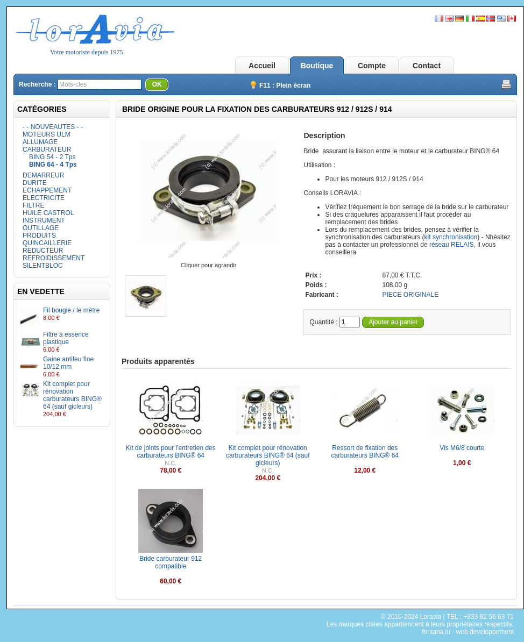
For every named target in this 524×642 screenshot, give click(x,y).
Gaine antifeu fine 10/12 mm (68, 362)
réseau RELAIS (451, 244)
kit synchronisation (451, 237)
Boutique (317, 65)
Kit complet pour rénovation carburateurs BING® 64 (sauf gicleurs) (72, 395)
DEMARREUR (43, 175)
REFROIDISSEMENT (53, 258)
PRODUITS (39, 235)
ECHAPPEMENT (47, 190)
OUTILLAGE (41, 228)
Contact (427, 65)
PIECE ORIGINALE (410, 294)
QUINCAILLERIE (47, 243)
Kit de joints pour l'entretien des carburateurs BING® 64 (171, 451)
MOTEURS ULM (46, 134)
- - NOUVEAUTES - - (53, 127)
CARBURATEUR (47, 149)
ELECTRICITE (44, 198)
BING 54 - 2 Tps (52, 157)
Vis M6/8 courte (462, 448)
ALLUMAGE (40, 142)
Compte (372, 65)
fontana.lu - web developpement (468, 632)
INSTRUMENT (44, 220)
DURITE (35, 183)
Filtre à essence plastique (66, 338)
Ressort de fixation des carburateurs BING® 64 (365, 451)
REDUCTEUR (43, 250)
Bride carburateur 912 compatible (170, 562)
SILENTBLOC (43, 265)
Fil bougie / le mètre (71, 310)
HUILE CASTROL (48, 213)
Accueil (262, 65)
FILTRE (33, 205)
